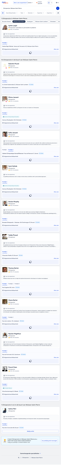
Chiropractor (25, 459)
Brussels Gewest (6, 21)
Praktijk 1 (4, 43)
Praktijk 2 (10, 150)
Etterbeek (53, 21)
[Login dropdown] (49, 2)
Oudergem (30, 21)
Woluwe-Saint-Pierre (18, 21)
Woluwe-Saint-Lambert (41, 21)
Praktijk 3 (17, 284)
